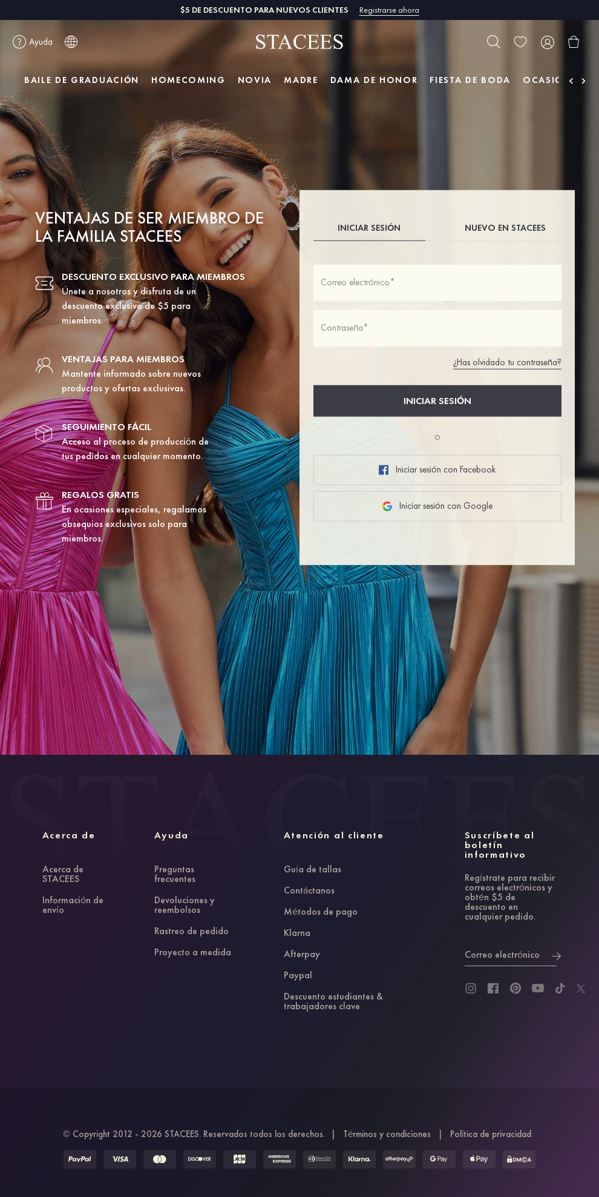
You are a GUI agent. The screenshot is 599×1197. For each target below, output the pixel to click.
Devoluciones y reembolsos (184, 905)
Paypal (298, 975)
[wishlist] (520, 42)
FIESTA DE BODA (470, 80)
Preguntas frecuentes (174, 874)
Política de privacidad (490, 1134)
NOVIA (255, 80)
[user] (547, 42)
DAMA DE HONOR (374, 80)
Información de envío (72, 905)
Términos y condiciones (387, 1134)
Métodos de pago (321, 912)
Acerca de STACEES (62, 874)
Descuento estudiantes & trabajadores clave (333, 1002)
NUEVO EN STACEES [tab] (505, 228)
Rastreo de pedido (191, 931)
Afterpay (302, 954)
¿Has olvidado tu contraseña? (507, 362)
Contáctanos (309, 891)
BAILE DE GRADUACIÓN (81, 80)
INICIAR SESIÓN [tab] (369, 228)
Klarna (297, 933)
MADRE (301, 80)
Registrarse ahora (389, 9)
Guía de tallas (312, 869)
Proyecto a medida (192, 952)
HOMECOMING (188, 80)
